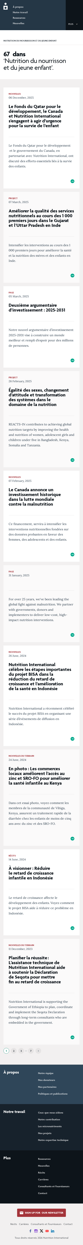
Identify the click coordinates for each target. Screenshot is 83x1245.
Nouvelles (18, 23)
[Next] (38, 1051)
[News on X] (41, 1231)
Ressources (19, 17)
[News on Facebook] (30, 1231)
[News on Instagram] (36, 1231)
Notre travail (20, 12)
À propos (18, 6)
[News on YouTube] (47, 1231)
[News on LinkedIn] (52, 1231)
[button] (73, 24)
